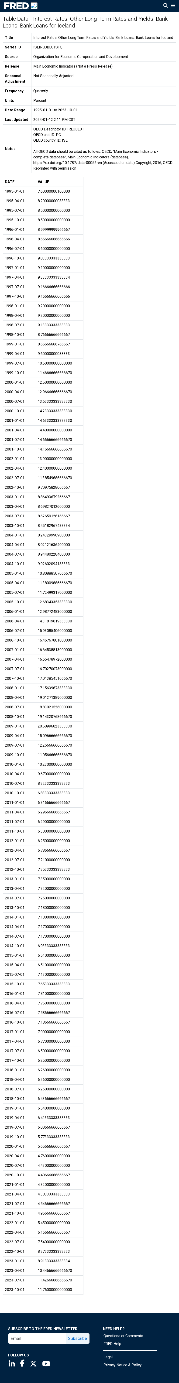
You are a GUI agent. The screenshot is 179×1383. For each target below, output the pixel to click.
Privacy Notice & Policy (122, 1365)
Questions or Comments (123, 1336)
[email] (37, 1338)
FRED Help (112, 1344)
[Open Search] (165, 6)
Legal (108, 1357)
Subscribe (77, 1338)
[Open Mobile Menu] (173, 6)
